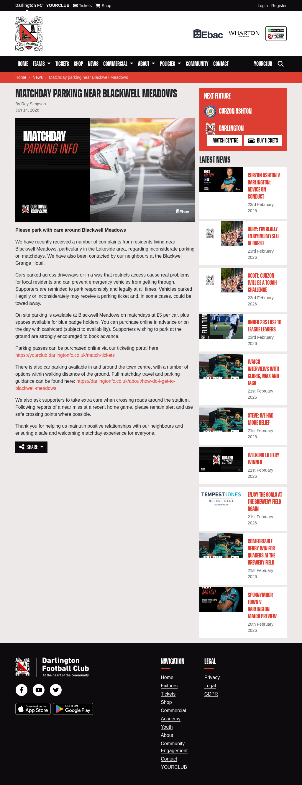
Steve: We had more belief (260, 419)
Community (197, 64)
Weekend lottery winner (263, 458)
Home (23, 64)
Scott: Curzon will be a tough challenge (262, 283)
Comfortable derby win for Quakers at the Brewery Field (261, 552)
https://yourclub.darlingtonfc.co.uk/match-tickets (65, 355)
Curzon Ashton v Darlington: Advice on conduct (264, 186)
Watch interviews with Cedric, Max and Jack (263, 372)
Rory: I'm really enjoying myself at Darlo (263, 236)
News (93, 64)
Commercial (173, 710)
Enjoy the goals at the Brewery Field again (265, 502)
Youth (167, 727)
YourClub (263, 64)
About (167, 735)
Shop (78, 64)
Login (263, 5)
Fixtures (169, 685)
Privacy (212, 677)
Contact (221, 64)
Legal (210, 685)
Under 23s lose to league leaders (264, 326)
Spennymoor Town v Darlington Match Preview (262, 605)
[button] (41, 64)
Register (279, 5)
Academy (170, 718)
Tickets (62, 64)
